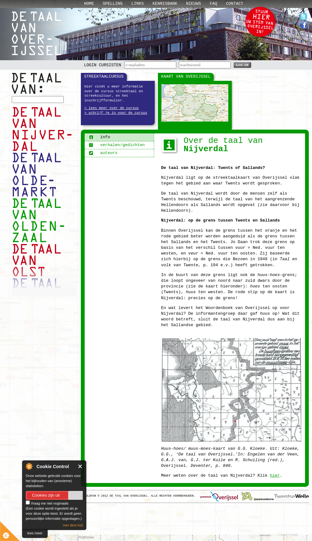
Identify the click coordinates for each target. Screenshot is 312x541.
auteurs (103, 153)
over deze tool (73, 525)
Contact (235, 3)
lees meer (34, 533)
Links (137, 3)
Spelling (112, 3)
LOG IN (242, 64)
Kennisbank (165, 3)
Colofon (90, 496)
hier (275, 475)
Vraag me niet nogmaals (47, 503)
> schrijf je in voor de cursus (115, 113)
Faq (213, 3)
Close (80, 466)
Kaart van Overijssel (186, 76)
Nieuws (193, 3)
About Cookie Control (29, 466)
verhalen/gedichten (117, 145)
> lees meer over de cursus (111, 108)
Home (89, 3)
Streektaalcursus (104, 76)
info (99, 137)
